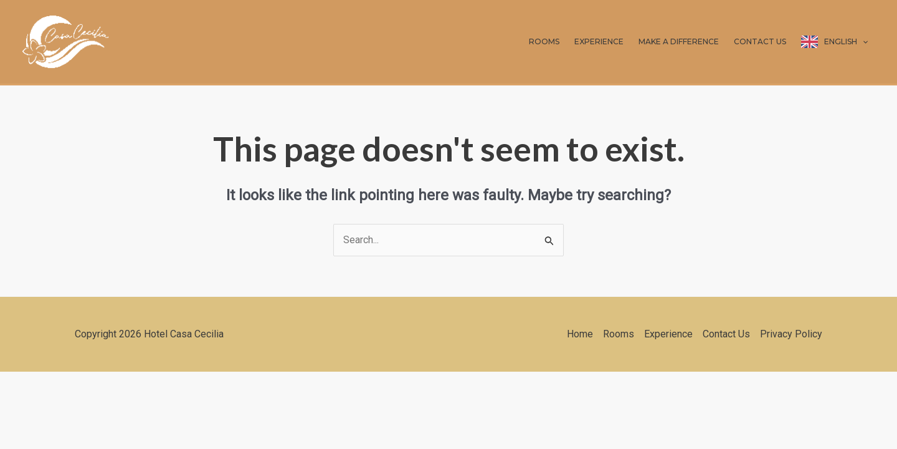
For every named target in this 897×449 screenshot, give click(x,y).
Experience (668, 334)
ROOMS (544, 41)
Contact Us (726, 334)
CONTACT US (760, 41)
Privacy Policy (791, 334)
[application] (862, 42)
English (846, 42)
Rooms (618, 334)
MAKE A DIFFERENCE (678, 41)
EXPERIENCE (599, 41)
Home (580, 334)
